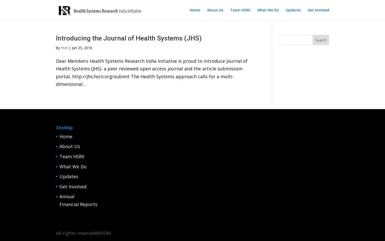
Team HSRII (240, 10)
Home (195, 10)
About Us (215, 10)
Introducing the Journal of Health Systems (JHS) (129, 38)
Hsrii (64, 47)
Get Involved (318, 10)
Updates (293, 10)
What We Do (268, 10)
